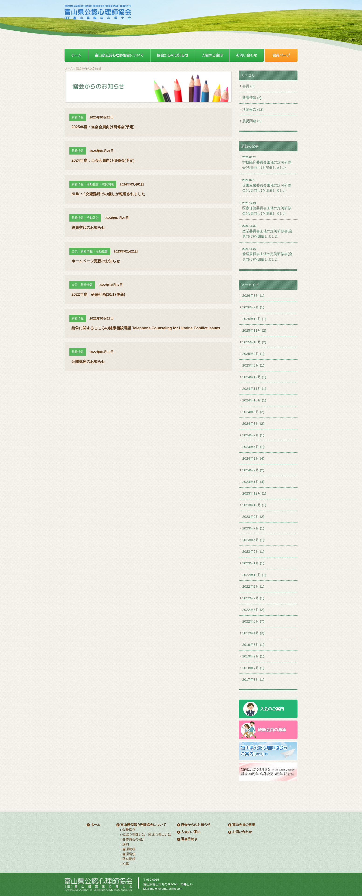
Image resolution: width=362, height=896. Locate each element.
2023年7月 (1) (253, 528)
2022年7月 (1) (253, 598)
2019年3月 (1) (253, 645)
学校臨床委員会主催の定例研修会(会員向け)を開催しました (266, 164)
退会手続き (189, 839)
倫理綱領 (128, 854)
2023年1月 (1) (253, 563)
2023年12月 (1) (254, 493)
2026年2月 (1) (253, 307)
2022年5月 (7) (253, 621)
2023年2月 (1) (253, 551)
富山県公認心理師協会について (143, 824)
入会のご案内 (191, 832)
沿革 (125, 864)
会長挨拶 (128, 829)
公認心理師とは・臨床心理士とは (146, 834)
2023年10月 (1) (254, 505)
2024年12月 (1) (254, 377)
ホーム (69, 68)
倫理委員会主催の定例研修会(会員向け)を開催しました (267, 256)
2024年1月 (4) (253, 482)
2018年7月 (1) (253, 668)
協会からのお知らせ (195, 824)
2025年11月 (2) (254, 330)
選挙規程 (128, 859)
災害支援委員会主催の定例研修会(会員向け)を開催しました (266, 187)
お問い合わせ (242, 832)
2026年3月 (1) (253, 295)
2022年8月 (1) (253, 586)
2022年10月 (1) (254, 575)
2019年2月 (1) (253, 656)
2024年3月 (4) (253, 458)
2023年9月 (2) (253, 517)
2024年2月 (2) (253, 470)
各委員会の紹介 (133, 839)
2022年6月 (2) (253, 610)
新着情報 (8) (252, 98)
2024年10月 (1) (254, 400)
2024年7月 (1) (253, 435)
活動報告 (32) (252, 109)
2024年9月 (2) (253, 412)
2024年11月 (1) (254, 389)
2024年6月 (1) (253, 447)
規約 (125, 844)
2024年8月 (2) (253, 423)
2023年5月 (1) (253, 540)
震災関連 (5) (252, 121)
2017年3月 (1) (253, 679)
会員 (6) (248, 86)
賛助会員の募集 (243, 824)
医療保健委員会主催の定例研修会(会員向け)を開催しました (266, 210)
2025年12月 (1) (254, 319)
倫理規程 (128, 849)
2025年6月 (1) (253, 365)
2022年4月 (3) (253, 633)
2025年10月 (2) (254, 342)
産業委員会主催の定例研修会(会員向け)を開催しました (267, 233)
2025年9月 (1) (253, 354)
